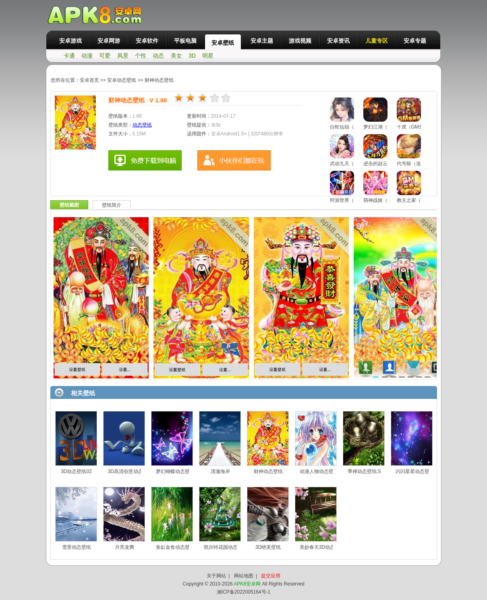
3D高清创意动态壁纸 (130, 471)
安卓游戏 (70, 40)
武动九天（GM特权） (353, 163)
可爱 (104, 55)
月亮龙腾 (124, 547)
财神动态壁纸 (159, 80)
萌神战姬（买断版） (385, 200)
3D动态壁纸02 (76, 471)
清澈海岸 (220, 471)
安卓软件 (147, 40)
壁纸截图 (69, 205)
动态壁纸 (142, 125)
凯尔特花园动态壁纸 (225, 547)
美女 (176, 55)
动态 (158, 55)
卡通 (69, 55)
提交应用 (270, 576)
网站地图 (243, 576)
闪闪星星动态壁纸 (415, 471)
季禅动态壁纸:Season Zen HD (380, 471)
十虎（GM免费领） (417, 127)
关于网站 (216, 576)
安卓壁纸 (222, 42)
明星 (207, 55)
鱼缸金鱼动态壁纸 (175, 547)
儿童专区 (376, 40)
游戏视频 (300, 40)
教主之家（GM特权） (420, 200)
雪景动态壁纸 (76, 547)
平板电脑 (185, 40)
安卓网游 (108, 40)
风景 (122, 55)
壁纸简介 (111, 205)
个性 (140, 55)
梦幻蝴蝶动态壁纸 (175, 471)
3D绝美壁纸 (268, 547)
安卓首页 (89, 80)
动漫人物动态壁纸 (319, 471)
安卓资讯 (338, 40)
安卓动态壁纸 (122, 80)
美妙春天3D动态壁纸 (322, 547)
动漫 (87, 55)
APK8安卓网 (247, 584)
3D (192, 55)
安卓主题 (262, 40)
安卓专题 (415, 40)
